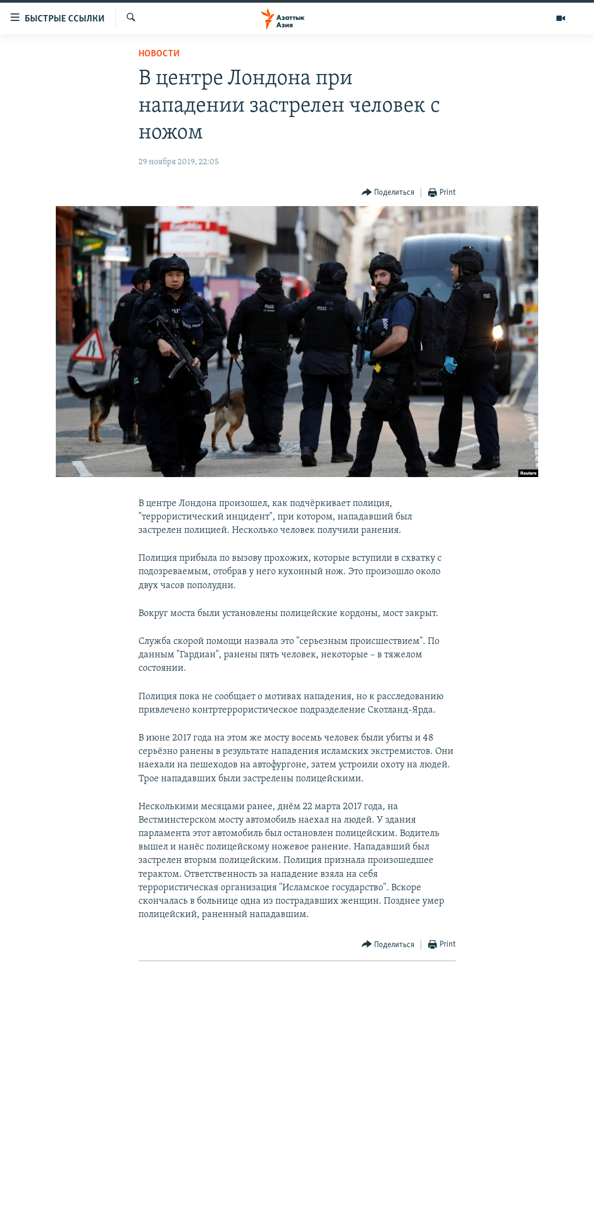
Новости (159, 54)
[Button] (388, 193)
